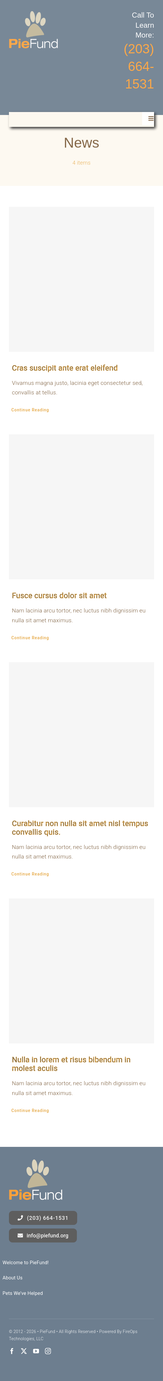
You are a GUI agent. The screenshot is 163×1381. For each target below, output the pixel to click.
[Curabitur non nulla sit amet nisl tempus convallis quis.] (81, 734)
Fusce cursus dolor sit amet (59, 595)
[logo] (33, 13)
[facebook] (12, 1351)
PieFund (47, 1331)
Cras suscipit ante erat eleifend (65, 368)
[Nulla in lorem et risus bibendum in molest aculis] (81, 970)
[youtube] (36, 1351)
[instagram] (48, 1351)
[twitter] (24, 1351)
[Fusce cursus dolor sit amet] (81, 506)
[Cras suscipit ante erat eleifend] (81, 279)
